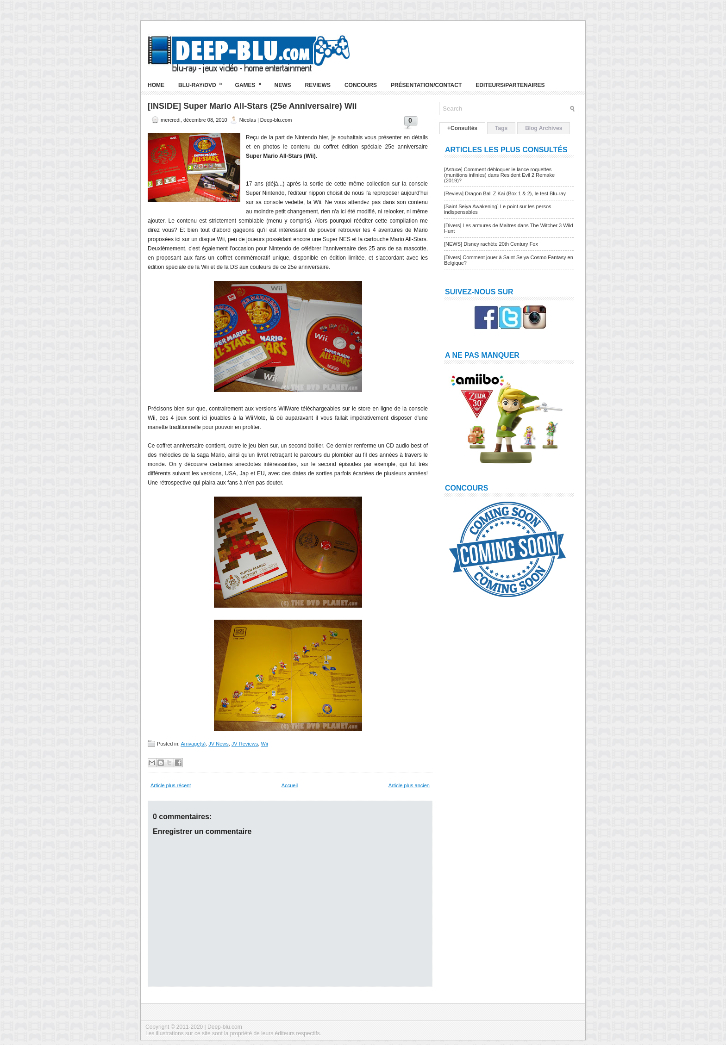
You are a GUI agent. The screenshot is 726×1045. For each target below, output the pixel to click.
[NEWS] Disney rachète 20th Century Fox (491, 244)
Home (156, 85)
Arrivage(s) (193, 743)
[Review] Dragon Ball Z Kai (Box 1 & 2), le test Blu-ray (505, 193)
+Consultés (462, 128)
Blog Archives (543, 128)
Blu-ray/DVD (203, 81)
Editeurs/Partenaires (510, 85)
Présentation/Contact (426, 85)
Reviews (318, 85)
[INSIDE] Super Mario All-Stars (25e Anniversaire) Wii (252, 106)
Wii (264, 743)
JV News (218, 743)
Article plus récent (170, 785)
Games (251, 81)
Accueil (290, 785)
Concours (360, 85)
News (283, 85)
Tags (501, 128)
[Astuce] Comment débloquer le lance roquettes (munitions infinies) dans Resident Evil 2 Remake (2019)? (499, 175)
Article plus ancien (409, 785)
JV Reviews (245, 743)
